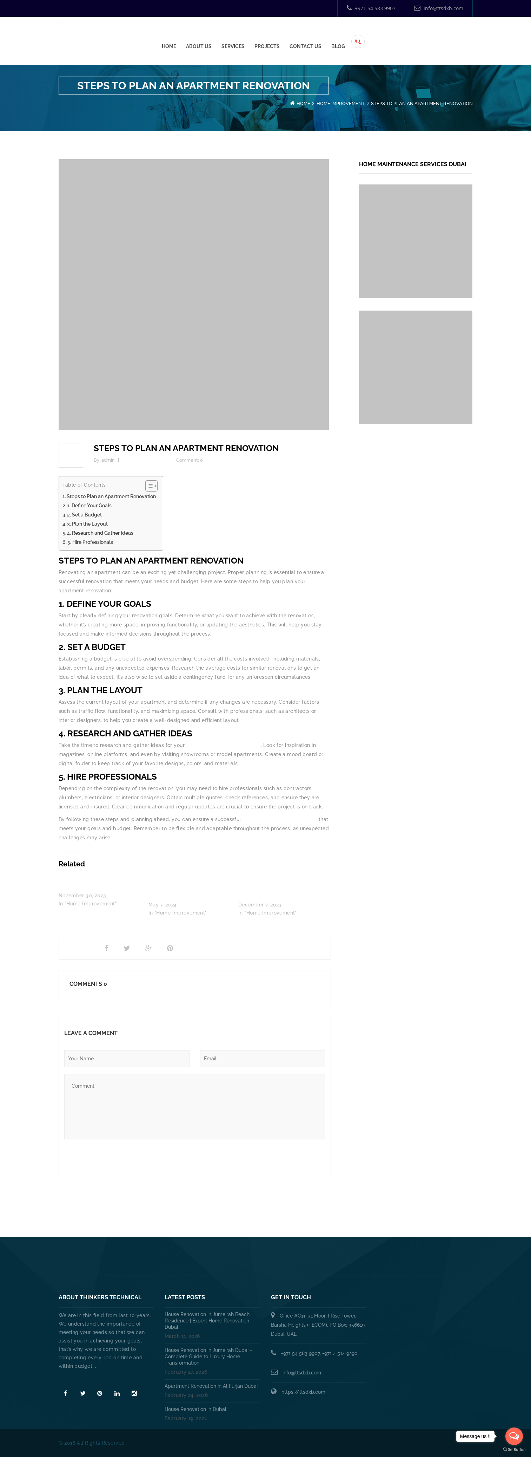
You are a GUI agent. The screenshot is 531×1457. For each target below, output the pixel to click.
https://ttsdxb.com (303, 1392)
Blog (444, 35)
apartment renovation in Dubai (223, 745)
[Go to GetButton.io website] (514, 1450)
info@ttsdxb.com (438, 8)
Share (75, 948)
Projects (373, 35)
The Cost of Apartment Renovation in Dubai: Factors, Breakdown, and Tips (183, 887)
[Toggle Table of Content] (148, 486)
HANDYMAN (289, 1258)
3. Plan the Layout (87, 524)
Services (339, 35)
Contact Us (412, 35)
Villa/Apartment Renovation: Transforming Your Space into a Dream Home (276, 887)
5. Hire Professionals (90, 542)
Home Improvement (341, 103)
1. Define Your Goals (89, 505)
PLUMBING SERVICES (230, 1258)
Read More (73, 1378)
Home (275, 35)
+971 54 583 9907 (371, 8)
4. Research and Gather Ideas (100, 533)
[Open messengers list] (514, 1436)
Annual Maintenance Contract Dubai (372, 1258)
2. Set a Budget (84, 515)
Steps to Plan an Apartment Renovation (111, 496)
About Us (305, 35)
